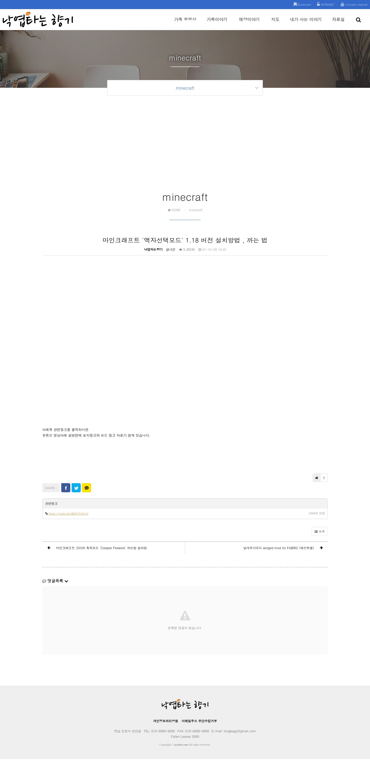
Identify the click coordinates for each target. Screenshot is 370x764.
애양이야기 (249, 23)
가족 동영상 (185, 23)
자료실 (338, 23)
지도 (275, 23)
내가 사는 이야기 (306, 23)
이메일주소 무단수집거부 (199, 725)
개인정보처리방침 (165, 725)
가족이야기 (217, 23)
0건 (170, 254)
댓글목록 (55, 585)
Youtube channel (354, 4)
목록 (319, 536)
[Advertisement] (185, 155)
